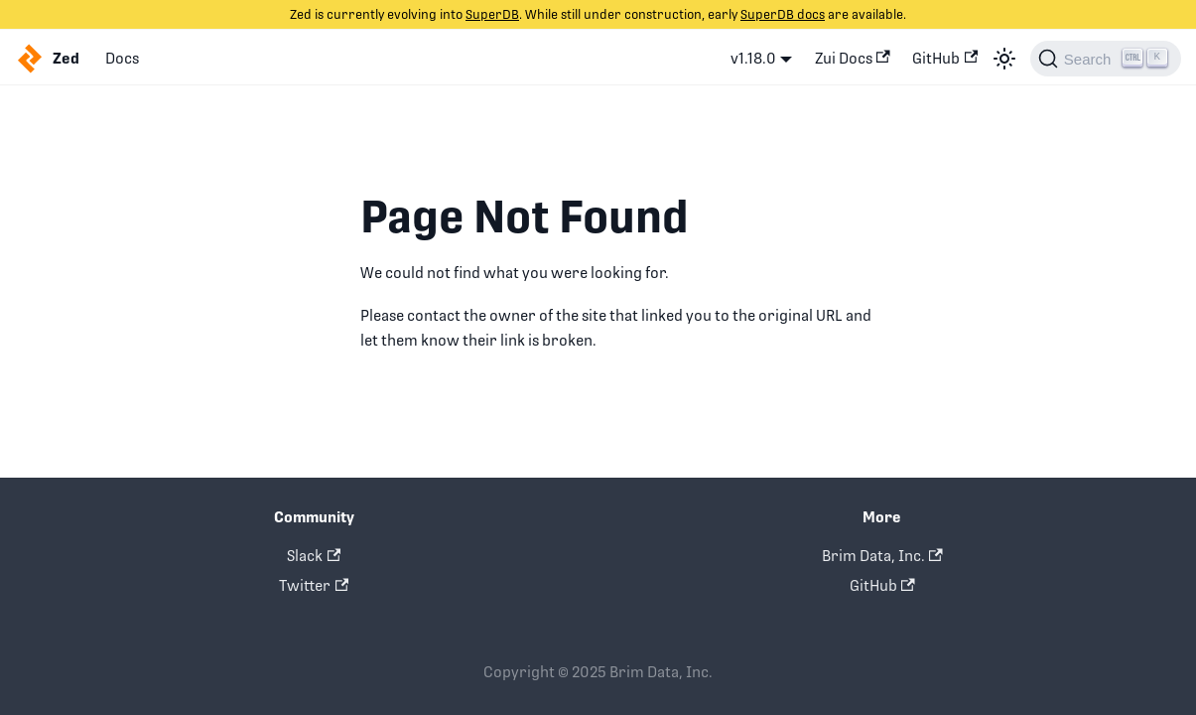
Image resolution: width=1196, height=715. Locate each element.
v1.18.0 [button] (753, 58)
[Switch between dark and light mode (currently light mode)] (1004, 58)
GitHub (945, 58)
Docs (122, 58)
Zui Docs (852, 58)
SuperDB (492, 14)
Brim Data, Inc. (882, 555)
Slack (313, 555)
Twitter (313, 585)
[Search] (1105, 58)
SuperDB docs (782, 14)
